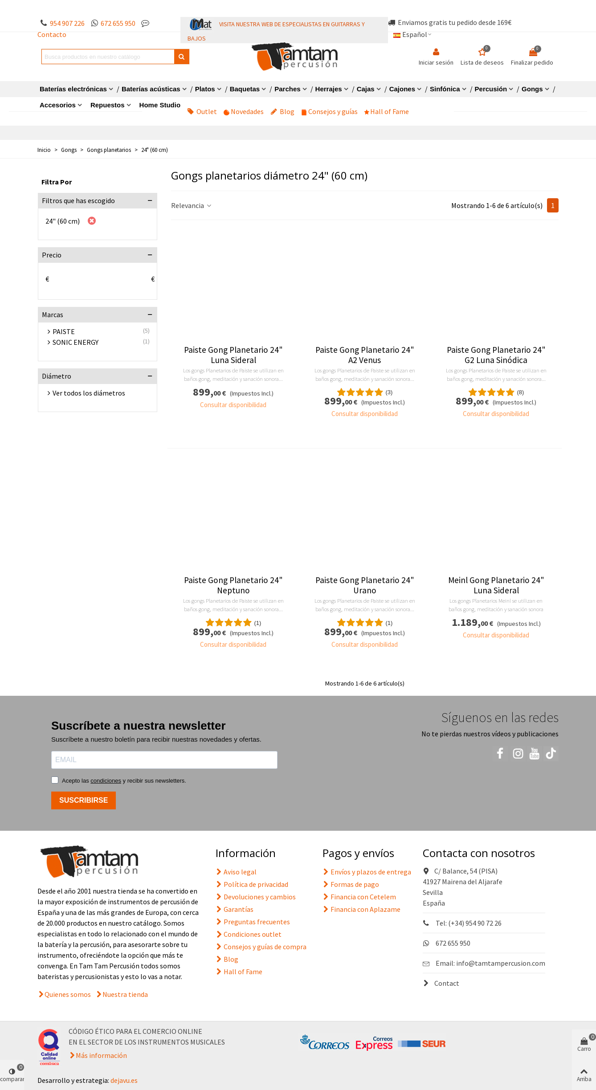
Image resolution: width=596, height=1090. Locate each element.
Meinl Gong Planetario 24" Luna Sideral (496, 585)
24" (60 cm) (62, 220)
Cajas (366, 89)
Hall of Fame (386, 111)
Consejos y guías (329, 111)
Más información (101, 1055)
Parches (287, 89)
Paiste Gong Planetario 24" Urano (364, 585)
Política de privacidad (252, 884)
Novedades (244, 111)
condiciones (105, 780)
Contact (441, 983)
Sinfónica (445, 89)
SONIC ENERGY (75, 342)
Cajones (402, 89)
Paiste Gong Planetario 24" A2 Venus (364, 355)
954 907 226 (67, 23)
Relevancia (191, 205)
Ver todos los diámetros (89, 392)
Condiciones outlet (249, 934)
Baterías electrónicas (73, 89)
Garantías (234, 909)
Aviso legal (236, 871)
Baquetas (245, 89)
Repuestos (107, 105)
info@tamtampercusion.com (500, 963)
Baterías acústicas (151, 89)
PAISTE (64, 331)
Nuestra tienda (125, 994)
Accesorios (58, 105)
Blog (282, 111)
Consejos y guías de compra (261, 946)
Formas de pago (350, 884)
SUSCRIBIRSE (83, 800)
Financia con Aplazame (361, 909)
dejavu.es (124, 1080)
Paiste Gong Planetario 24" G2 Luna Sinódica (496, 355)
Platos (205, 89)
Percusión (491, 89)
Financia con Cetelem (359, 896)
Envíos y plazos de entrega (366, 871)
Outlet (202, 111)
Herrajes (328, 89)
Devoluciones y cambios (256, 896)
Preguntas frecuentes (253, 921)
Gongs (532, 89)
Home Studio (160, 105)
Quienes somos (68, 994)
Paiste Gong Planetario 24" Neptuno (233, 585)
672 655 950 (118, 23)
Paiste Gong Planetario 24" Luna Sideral (233, 355)
